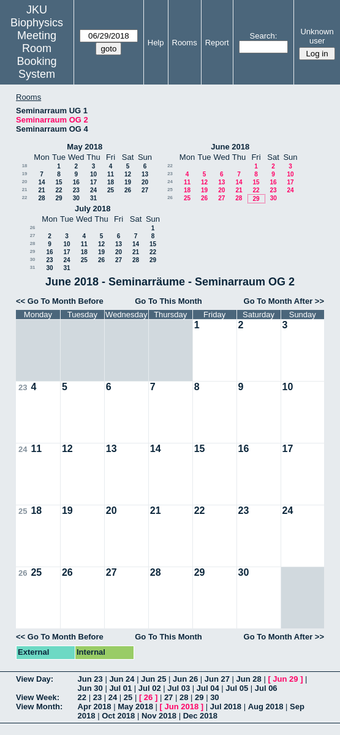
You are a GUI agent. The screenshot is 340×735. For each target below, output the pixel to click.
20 (25, 181)
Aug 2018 (266, 706)
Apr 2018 (94, 706)
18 (25, 165)
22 (58, 190)
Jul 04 (208, 688)
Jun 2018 (182, 706)
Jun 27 (217, 679)
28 (41, 198)
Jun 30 (90, 688)
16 (76, 182)
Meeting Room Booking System (37, 54)
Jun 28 (249, 679)
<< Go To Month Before (60, 301)
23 (76, 190)
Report (217, 42)
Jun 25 (153, 679)
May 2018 (84, 146)
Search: (264, 35)
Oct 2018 (118, 715)
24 (93, 190)
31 (93, 198)
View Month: (39, 706)
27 (145, 190)
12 (127, 174)
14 (41, 182)
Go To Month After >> (284, 301)
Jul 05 (236, 688)
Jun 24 (121, 679)
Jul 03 (178, 688)
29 (58, 198)
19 (25, 173)
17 (93, 182)
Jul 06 (266, 688)
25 (110, 190)
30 (76, 198)
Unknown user (316, 36)
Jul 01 (120, 688)
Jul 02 (149, 688)
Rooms (184, 42)
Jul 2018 (225, 706)
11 (110, 174)
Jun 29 (285, 679)
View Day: (34, 679)
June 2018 (230, 146)
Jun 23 (90, 679)
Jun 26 (185, 679)
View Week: (37, 697)
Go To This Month (168, 301)
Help (156, 42)
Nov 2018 (159, 715)
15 (58, 182)
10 (93, 174)
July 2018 (93, 208)
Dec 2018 (200, 715)
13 (145, 174)
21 (25, 189)
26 (127, 190)
